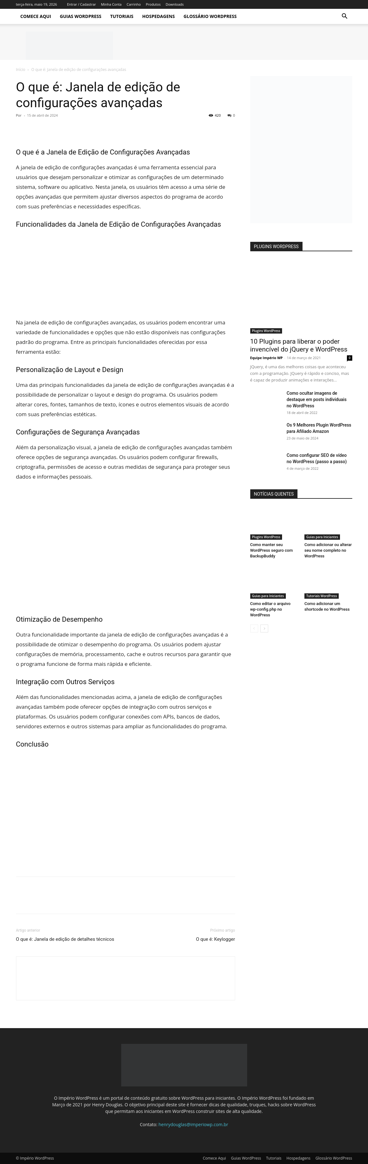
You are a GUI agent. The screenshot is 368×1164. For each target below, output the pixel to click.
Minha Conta (111, 4)
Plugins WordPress (266, 331)
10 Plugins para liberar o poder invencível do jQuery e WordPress (299, 345)
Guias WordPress (80, 16)
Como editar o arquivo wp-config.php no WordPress (270, 609)
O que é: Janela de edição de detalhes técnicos (65, 939)
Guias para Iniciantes (322, 537)
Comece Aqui (35, 16)
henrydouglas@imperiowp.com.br (193, 1124)
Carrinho (134, 4)
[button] (344, 17)
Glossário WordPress (210, 16)
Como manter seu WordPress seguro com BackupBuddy (271, 550)
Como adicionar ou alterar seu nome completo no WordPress (328, 550)
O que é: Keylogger (215, 939)
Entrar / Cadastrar (81, 4)
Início (20, 69)
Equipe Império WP (266, 357)
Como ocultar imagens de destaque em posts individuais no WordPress (317, 399)
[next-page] (264, 628)
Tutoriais (121, 16)
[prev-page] (254, 628)
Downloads (175, 4)
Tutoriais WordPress (321, 596)
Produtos (153, 4)
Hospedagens (158, 16)
